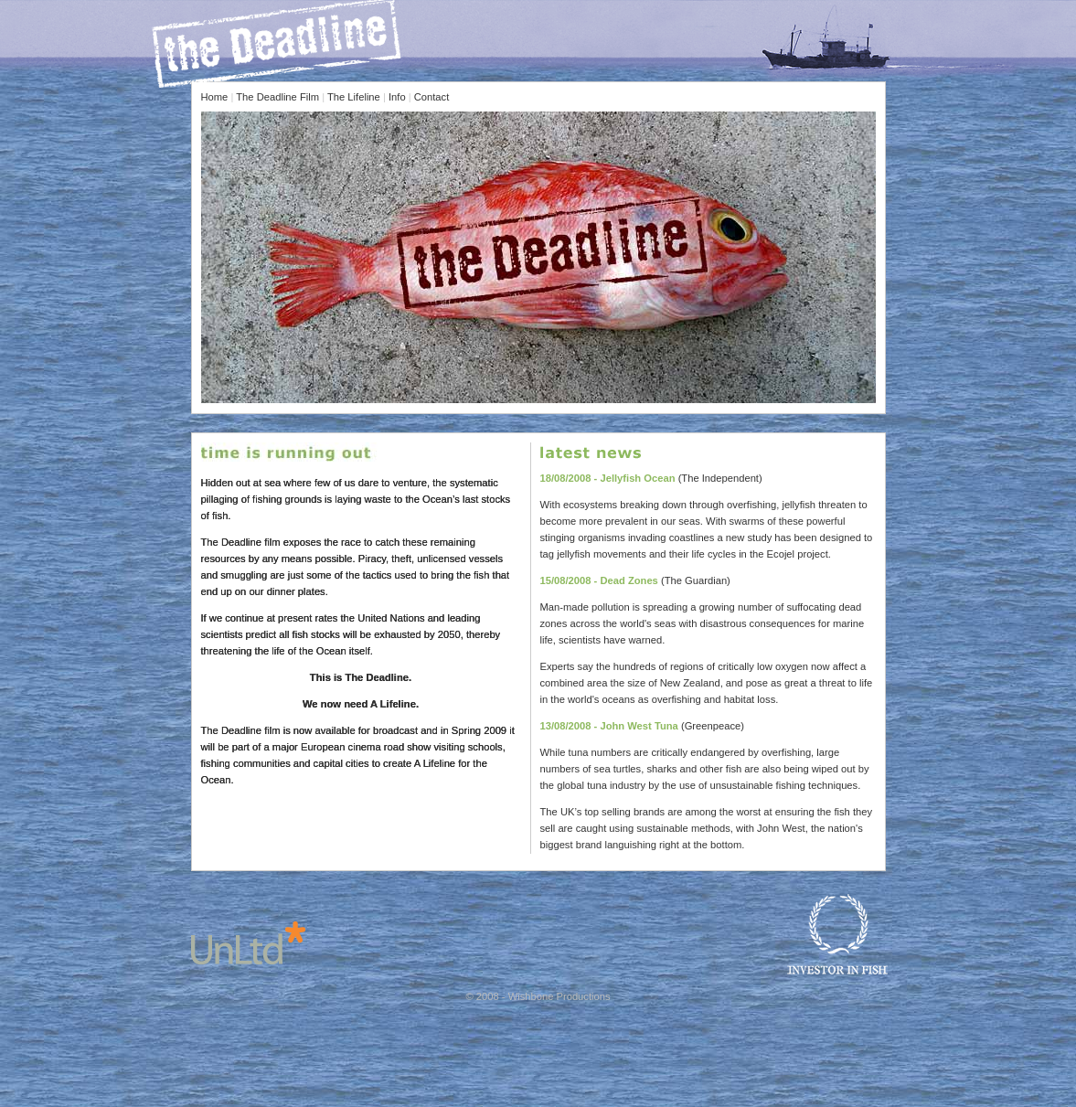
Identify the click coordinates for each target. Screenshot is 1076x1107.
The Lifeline (353, 96)
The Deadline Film (277, 96)
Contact (432, 96)
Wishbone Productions (559, 996)
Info (397, 96)
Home (215, 96)
